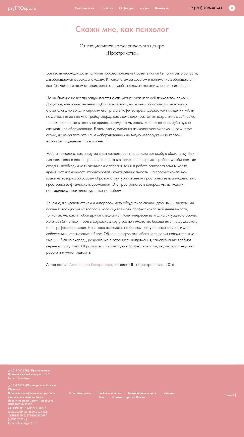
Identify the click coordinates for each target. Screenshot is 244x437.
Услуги (144, 8)
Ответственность (80, 392)
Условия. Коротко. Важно (128, 397)
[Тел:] (232, 8)
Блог (102, 397)
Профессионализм (109, 392)
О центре (126, 8)
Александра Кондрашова (90, 264)
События (106, 8)
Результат (169, 392)
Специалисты (84, 8)
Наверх (230, 395)
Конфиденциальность (142, 392)
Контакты (162, 8)
